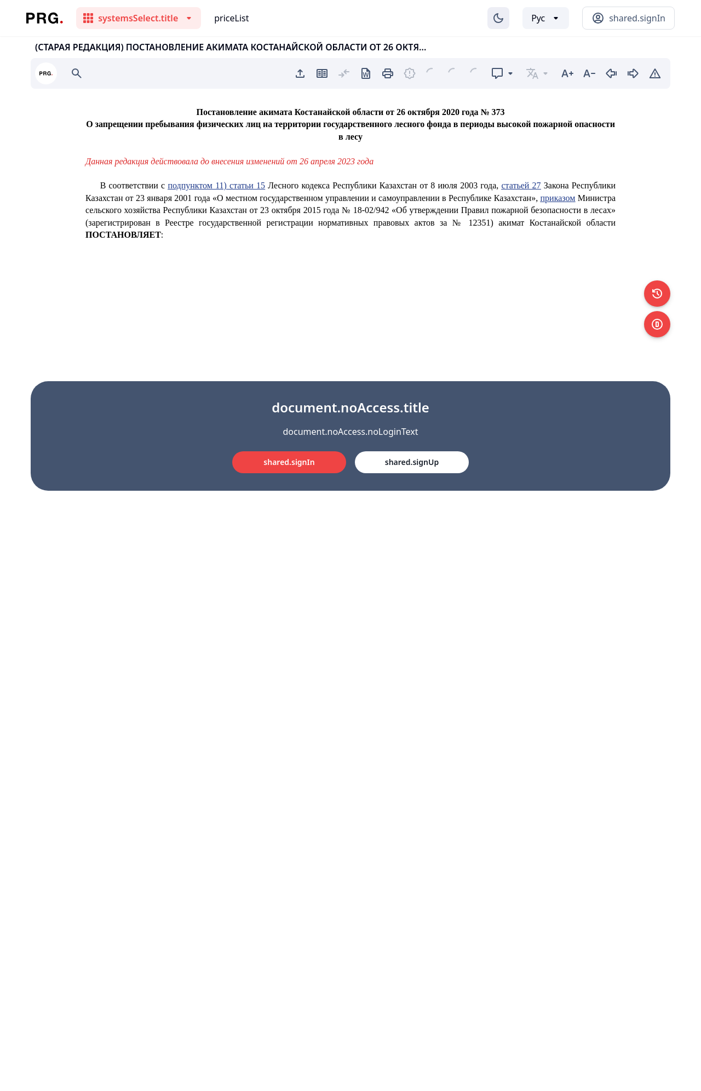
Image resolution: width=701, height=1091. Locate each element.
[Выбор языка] (545, 18)
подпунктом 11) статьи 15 (216, 185)
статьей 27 (521, 185)
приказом (558, 198)
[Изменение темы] (498, 18)
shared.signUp (412, 462)
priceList (231, 18)
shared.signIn (288, 462)
